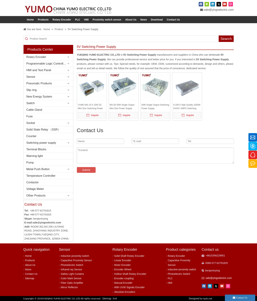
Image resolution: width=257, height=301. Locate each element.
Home (28, 255)
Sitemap (29, 278)
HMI (170, 282)
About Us (30, 265)
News (28, 269)
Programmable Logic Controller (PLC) (49, 63)
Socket (30, 122)
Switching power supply (41, 142)
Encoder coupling (124, 278)
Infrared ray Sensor (71, 269)
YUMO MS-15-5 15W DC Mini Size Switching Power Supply (90, 107)
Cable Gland (34, 109)
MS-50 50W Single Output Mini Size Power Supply (122, 107)
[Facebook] (201, 4)
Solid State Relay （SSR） (43, 129)
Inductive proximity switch (75, 255)
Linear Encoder (122, 260)
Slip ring (31, 89)
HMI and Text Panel (38, 70)
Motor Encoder (122, 265)
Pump (30, 162)
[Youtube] (224, 4)
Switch (30, 103)
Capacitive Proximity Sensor (76, 260)
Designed (200, 298)
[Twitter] (219, 4)
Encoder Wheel (122, 269)
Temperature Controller (41, 175)
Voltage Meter (35, 188)
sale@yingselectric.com (219, 9)
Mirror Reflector (69, 287)
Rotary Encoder (36, 56)
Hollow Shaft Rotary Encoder (130, 273)
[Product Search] (124, 38)
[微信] (207, 4)
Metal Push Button (38, 169)
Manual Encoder (123, 282)
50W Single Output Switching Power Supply (155, 107)
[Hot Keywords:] (226, 38)
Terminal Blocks (36, 149)
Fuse (29, 116)
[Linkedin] (212, 4)
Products (30, 260)
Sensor (30, 76)
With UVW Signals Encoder (129, 287)
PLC (170, 278)
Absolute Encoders (124, 291)
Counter (31, 136)
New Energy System (39, 96)
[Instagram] (230, 4)
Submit (86, 170)
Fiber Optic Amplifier (72, 282)
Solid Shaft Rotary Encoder (129, 255)
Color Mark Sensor (71, 278)
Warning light (34, 155)
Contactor (32, 182)
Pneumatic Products (39, 83)
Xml (115, 298)
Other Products (36, 195)
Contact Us (31, 273)
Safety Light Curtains (72, 273)
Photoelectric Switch (72, 265)
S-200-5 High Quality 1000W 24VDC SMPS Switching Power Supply (186, 107)
